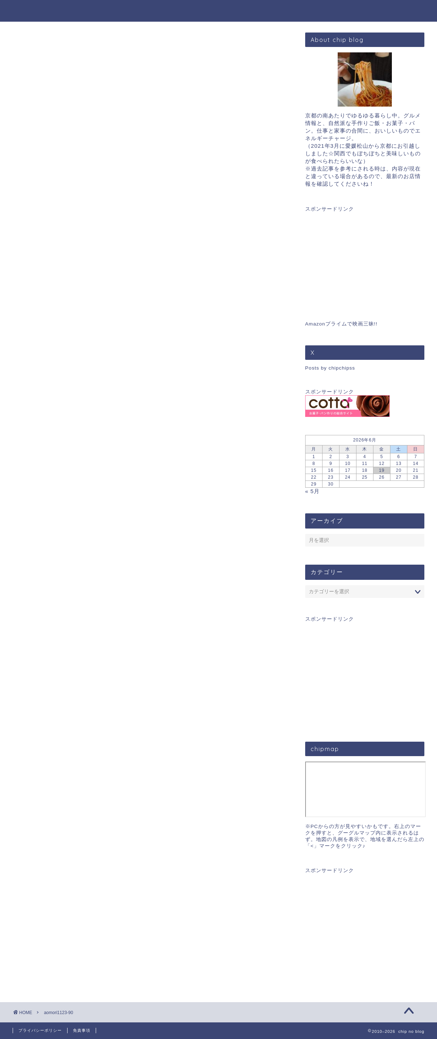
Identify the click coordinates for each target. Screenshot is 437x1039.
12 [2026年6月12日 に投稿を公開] (381, 463)
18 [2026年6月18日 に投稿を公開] (364, 470)
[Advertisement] (364, 257)
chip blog (218, 10)
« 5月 (312, 491)
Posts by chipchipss (330, 368)
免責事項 (81, 1030)
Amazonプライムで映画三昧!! (341, 324)
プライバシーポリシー (40, 1030)
